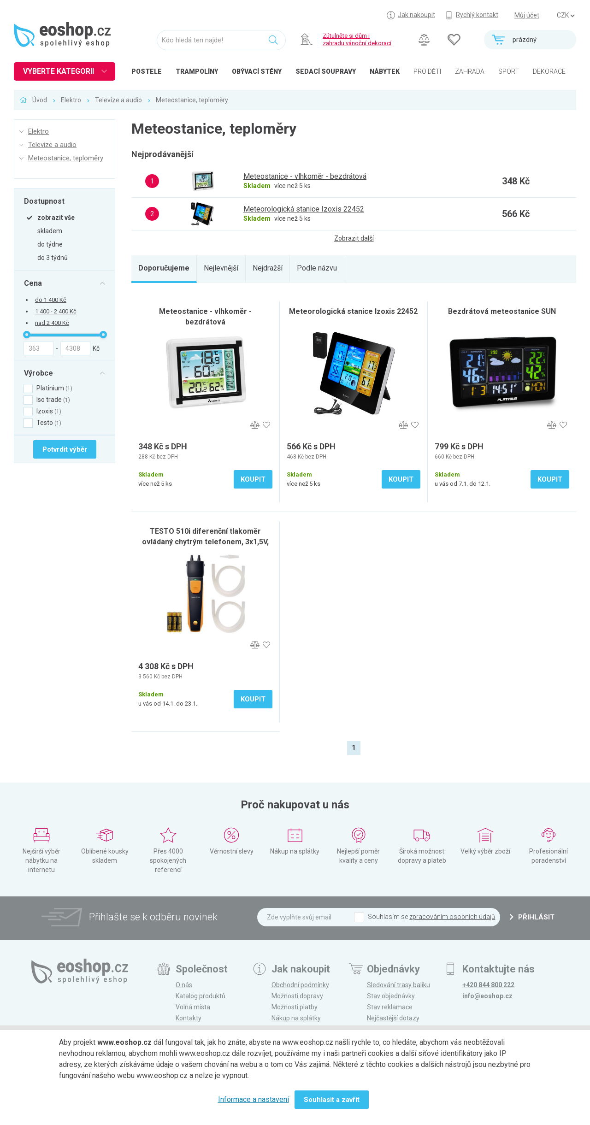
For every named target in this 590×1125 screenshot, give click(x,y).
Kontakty (188, 1018)
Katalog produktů (200, 996)
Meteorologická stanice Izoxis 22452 (353, 311)
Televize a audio (118, 100)
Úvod (39, 100)
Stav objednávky (391, 996)
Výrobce (38, 373)
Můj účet (526, 15)
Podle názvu (317, 268)
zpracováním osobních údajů (452, 916)
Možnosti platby (294, 1007)
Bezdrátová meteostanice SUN (502, 311)
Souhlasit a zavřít (332, 1100)
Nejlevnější (221, 268)
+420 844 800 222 (488, 985)
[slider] (26, 334)
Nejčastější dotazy (393, 1018)
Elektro (71, 100)
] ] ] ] (565, 16)
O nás (184, 985)
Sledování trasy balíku (398, 985)
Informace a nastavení (253, 1099)
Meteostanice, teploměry (192, 100)
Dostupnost (44, 201)
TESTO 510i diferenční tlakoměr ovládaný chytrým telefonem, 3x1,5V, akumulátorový (205, 542)
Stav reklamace (390, 1007)
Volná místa (193, 1007)
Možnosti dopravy (297, 996)
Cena (33, 283)
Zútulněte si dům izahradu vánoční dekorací (357, 39)
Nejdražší (268, 268)
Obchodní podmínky (300, 985)
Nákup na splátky (296, 1018)
